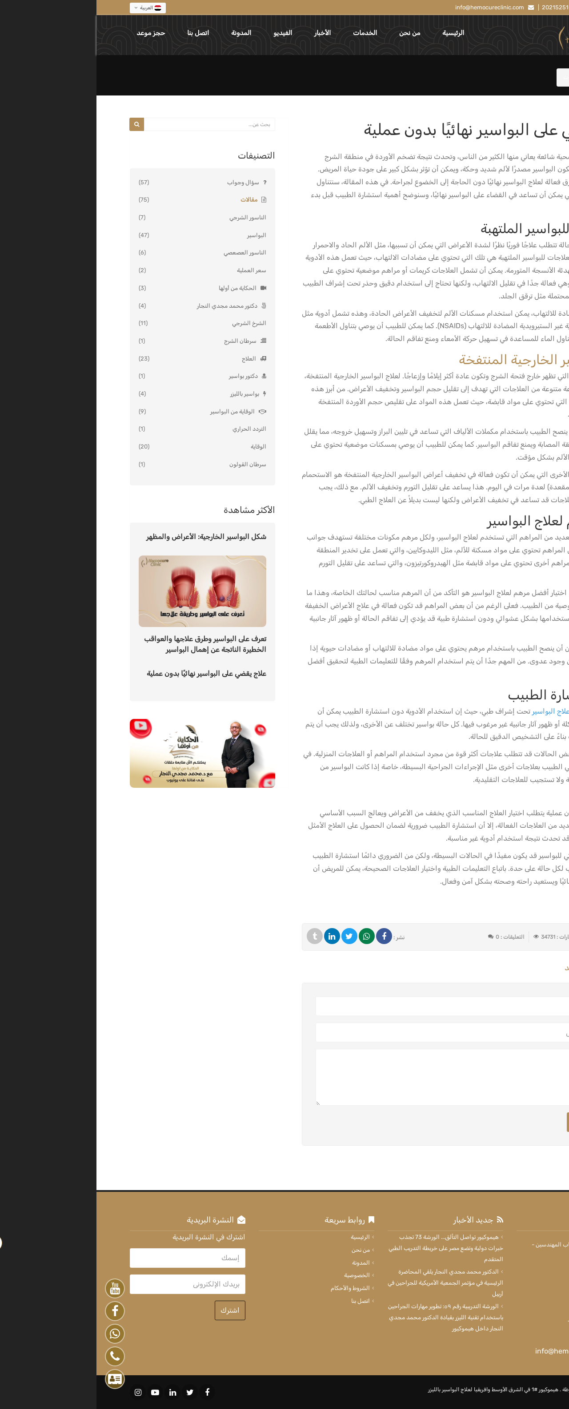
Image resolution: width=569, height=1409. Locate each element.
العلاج (152, 358)
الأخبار (226, 33)
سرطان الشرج (144, 340)
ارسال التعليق (496, 1122)
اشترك (133, 1310)
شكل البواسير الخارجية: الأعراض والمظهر (110, 536)
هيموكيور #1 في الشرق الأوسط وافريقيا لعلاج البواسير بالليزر (397, 1389)
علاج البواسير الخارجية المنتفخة (449, 360)
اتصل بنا (101, 33)
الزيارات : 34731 (462, 937)
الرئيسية (357, 33)
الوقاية (162, 446)
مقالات (152, 199)
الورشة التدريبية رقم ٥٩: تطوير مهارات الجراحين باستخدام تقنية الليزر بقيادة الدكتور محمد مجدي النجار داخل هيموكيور (349, 1317)
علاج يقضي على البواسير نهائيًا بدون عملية (110, 673)
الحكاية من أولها (141, 288)
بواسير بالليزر (148, 393)
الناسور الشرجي (151, 217)
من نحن (313, 33)
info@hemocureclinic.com (393, 7)
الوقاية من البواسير (136, 411)
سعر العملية (155, 270)
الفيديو (186, 33)
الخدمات (268, 33)
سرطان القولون (151, 464)
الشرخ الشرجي (153, 323)
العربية (51, 8)
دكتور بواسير (146, 376)
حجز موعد (54, 33)
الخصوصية (260, 1275)
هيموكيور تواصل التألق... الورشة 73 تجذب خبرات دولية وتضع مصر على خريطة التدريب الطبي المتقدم (349, 1248)
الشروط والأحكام (253, 1288)
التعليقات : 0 (413, 937)
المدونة (145, 33)
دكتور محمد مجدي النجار (130, 305)
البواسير (160, 235)
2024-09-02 (511, 937)
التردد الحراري (153, 428)
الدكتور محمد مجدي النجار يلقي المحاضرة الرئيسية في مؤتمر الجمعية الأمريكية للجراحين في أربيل (349, 1282)
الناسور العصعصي (148, 252)
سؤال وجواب (147, 182)
